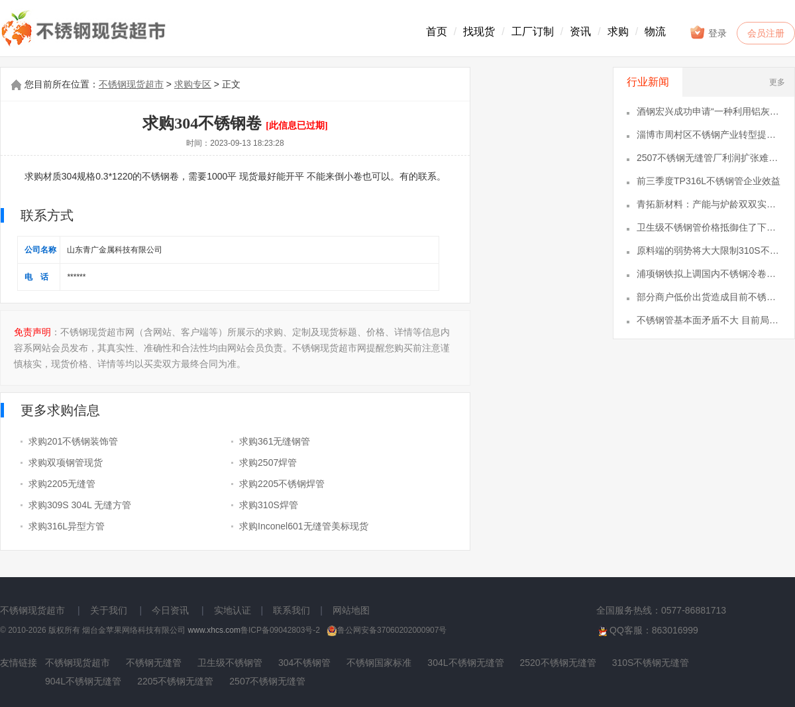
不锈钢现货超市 (131, 84)
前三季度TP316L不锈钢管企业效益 (708, 181)
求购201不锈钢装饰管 (73, 441)
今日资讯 (170, 610)
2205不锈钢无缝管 (175, 681)
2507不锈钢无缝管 (267, 681)
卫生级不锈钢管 (229, 662)
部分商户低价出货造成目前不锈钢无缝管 (709, 297)
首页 (436, 31)
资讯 (580, 31)
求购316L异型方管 (66, 526)
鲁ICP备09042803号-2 (280, 630)
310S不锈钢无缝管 (651, 662)
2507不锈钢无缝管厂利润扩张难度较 (709, 157)
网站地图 (351, 610)
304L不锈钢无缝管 (465, 662)
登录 (708, 32)
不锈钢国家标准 (378, 662)
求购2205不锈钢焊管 (282, 483)
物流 (655, 31)
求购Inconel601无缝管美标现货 (303, 526)
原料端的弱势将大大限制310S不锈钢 (709, 250)
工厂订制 (532, 31)
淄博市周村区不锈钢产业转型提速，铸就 (709, 134)
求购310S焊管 (268, 505)
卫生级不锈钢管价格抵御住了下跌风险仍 (709, 227)
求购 (618, 31)
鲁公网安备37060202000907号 (387, 630)
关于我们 (108, 610)
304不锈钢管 (304, 662)
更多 (777, 82)
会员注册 (765, 33)
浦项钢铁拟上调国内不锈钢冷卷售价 (709, 273)
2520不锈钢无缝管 (558, 662)
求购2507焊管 (268, 462)
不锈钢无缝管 (154, 662)
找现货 (479, 31)
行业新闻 (648, 81)
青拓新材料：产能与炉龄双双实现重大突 (709, 204)
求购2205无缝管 (61, 483)
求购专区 (192, 84)
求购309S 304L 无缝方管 (79, 505)
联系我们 (291, 610)
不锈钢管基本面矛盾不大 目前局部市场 (709, 320)
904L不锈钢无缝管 (83, 681)
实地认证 (232, 610)
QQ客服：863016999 (647, 630)
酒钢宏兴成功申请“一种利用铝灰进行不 (709, 111)
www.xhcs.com (214, 630)
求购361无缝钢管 (274, 441)
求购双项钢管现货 (65, 462)
